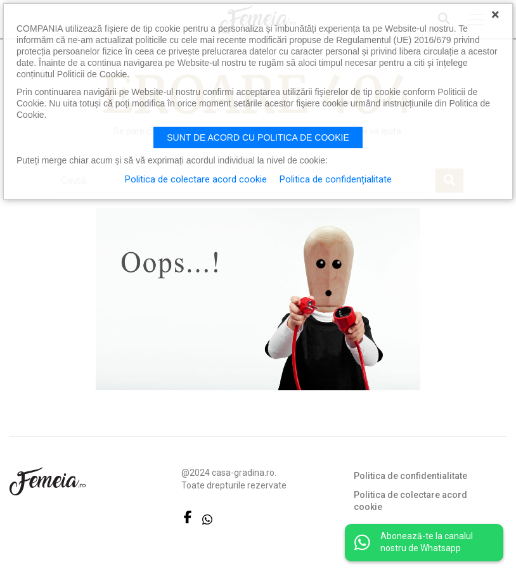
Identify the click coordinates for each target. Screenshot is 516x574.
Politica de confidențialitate (336, 179)
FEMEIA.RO (48, 481)
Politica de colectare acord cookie (410, 501)
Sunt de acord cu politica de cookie (258, 137)
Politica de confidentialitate (410, 476)
